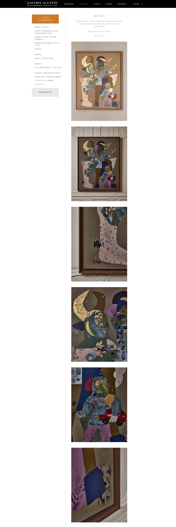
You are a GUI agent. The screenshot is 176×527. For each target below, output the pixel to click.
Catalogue (83, 4)
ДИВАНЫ (38, 54)
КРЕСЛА (38, 58)
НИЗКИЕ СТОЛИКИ (41, 37)
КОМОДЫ (38, 43)
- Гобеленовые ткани (51, 73)
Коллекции (68, 4)
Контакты (122, 4)
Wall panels (39, 84)
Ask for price (99, 36)
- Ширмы (49, 80)
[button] (136, 4)
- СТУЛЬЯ (44, 58)
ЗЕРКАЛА (38, 49)
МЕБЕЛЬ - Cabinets (42, 27)
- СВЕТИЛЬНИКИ (44, 67)
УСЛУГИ (97, 4)
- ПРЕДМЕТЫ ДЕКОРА (53, 77)
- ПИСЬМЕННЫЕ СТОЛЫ (49, 31)
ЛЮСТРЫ (38, 64)
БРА (36, 67)
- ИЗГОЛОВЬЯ (47, 43)
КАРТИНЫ (38, 73)
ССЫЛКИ (108, 4)
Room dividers (40, 80)
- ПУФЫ (50, 58)
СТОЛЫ (37, 31)
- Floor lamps (55, 67)
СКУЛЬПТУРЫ (40, 77)
